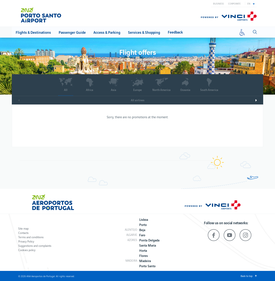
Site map (23, 228)
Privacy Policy (26, 241)
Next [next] (259, 100)
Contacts (23, 233)
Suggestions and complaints (34, 246)
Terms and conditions (31, 237)
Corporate (234, 3)
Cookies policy (26, 250)
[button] (251, 3)
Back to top (246, 276)
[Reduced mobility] (242, 32)
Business (218, 3)
